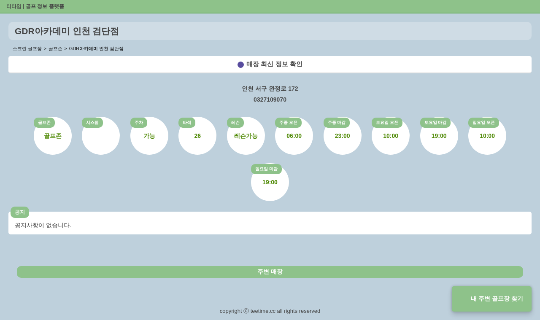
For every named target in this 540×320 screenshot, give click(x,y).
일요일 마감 (266, 169)
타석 (187, 122)
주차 (139, 122)
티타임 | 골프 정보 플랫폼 (35, 6)
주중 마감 (337, 122)
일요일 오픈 (483, 122)
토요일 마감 (435, 122)
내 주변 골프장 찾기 (497, 298)
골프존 (44, 122)
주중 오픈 (288, 122)
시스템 (92, 122)
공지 (20, 212)
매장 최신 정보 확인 (274, 63)
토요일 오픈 (387, 122)
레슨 (235, 122)
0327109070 (270, 99)
